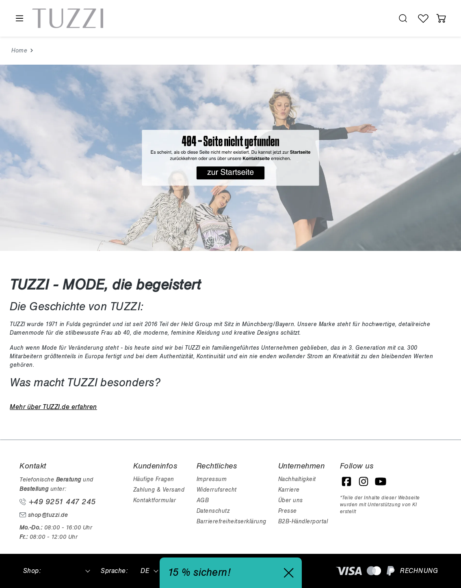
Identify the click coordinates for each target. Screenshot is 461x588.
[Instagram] (363, 481)
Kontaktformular (154, 500)
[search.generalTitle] (403, 18)
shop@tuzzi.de (43, 515)
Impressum (212, 479)
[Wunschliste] (423, 18)
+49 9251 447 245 (57, 501)
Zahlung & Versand (159, 489)
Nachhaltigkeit (297, 479)
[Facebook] (346, 481)
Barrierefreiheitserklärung (231, 521)
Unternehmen (301, 466)
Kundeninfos (155, 466)
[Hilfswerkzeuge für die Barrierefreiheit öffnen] (384, 18)
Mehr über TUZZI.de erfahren (53, 407)
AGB (203, 500)
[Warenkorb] (441, 18)
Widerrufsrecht (217, 489)
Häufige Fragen (153, 479)
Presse (287, 510)
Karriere (289, 489)
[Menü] (19, 18)
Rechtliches (217, 466)
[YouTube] (380, 481)
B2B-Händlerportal (303, 521)
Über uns (290, 500)
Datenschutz (213, 510)
